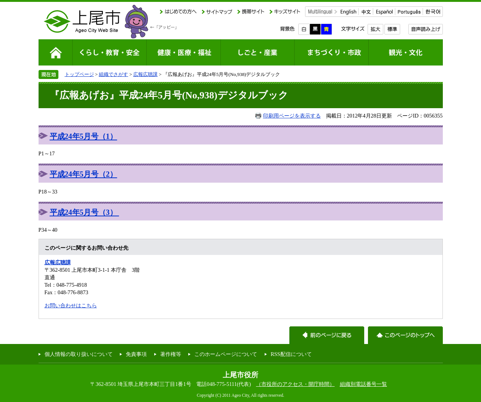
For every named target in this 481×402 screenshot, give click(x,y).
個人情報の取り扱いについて (79, 354)
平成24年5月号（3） (84, 212)
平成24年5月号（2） (83, 174)
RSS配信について (291, 354)
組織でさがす (113, 74)
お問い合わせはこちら (71, 305)
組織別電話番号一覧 (363, 384)
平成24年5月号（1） (83, 136)
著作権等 (170, 354)
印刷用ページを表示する (292, 116)
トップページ (79, 74)
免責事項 (136, 354)
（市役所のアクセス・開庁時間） (295, 384)
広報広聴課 (145, 74)
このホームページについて (225, 354)
